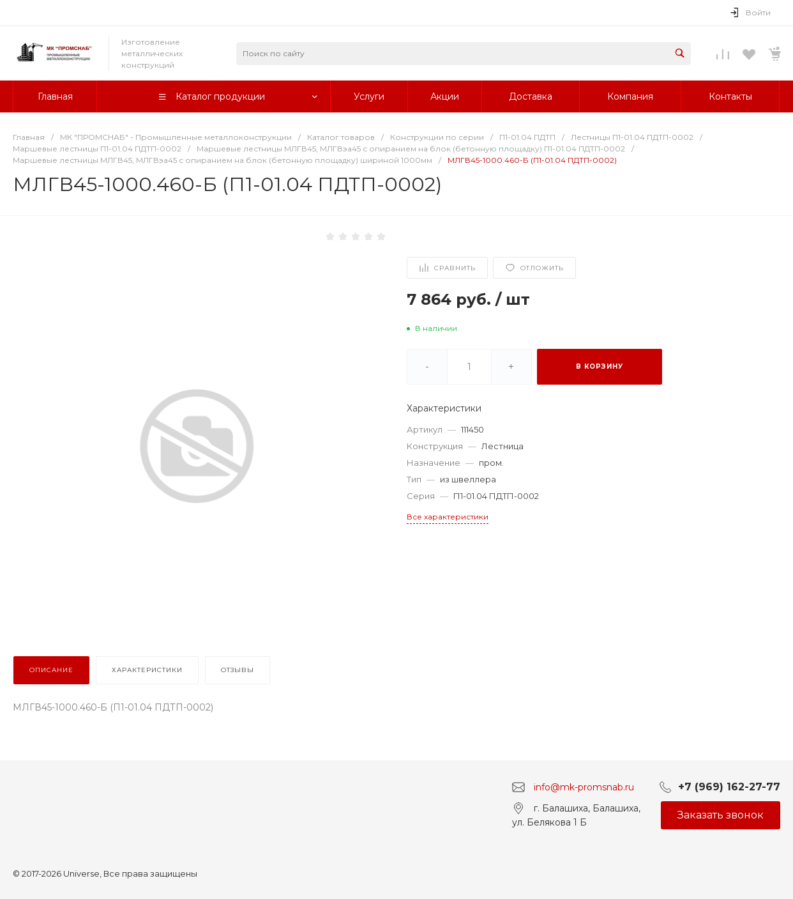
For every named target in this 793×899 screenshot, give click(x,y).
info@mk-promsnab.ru (584, 786)
